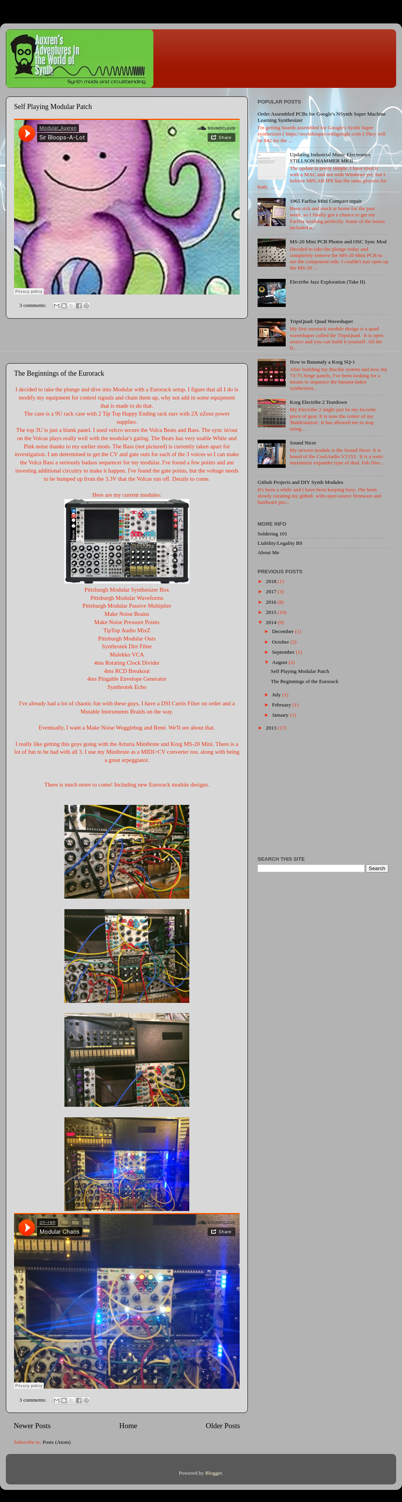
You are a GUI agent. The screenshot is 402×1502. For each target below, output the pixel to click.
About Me (268, 552)
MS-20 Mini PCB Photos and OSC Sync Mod (338, 241)
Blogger (213, 1473)
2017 (271, 591)
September (284, 652)
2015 (271, 612)
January (281, 715)
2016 (271, 602)
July (277, 694)
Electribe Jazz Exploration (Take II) (327, 282)
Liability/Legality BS (280, 543)
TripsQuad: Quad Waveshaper (321, 321)
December (283, 631)
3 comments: (34, 305)
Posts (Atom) (57, 1442)
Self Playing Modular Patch (53, 107)
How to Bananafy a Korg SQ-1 (322, 362)
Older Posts (223, 1426)
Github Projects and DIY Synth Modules (300, 482)
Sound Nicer (303, 443)
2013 (271, 728)
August (280, 662)
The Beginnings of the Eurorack (59, 373)
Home (128, 1426)
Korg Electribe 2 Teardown (318, 402)
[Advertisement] (127, 341)
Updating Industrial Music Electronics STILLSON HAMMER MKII (330, 158)
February (282, 705)
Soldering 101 (272, 534)
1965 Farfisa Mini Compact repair (325, 201)
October (281, 642)
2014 (271, 622)
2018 (271, 581)
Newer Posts (32, 1426)
